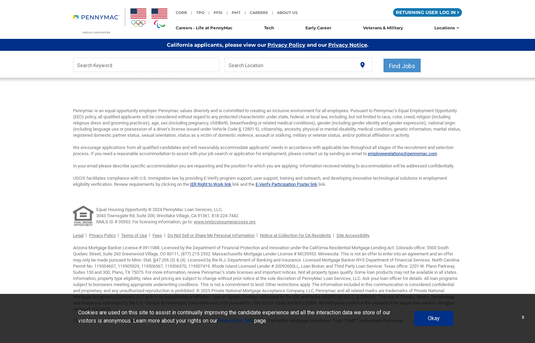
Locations (446, 27)
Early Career (318, 27)
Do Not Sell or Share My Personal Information (211, 235)
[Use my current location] (362, 65)
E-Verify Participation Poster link (286, 184)
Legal (78, 235)
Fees (157, 235)
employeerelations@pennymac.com (402, 153)
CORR (181, 12)
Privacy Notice (347, 45)
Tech (269, 27)
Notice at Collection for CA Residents (295, 235)
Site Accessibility (353, 235)
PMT (236, 12)
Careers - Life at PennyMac (204, 27)
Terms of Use (134, 235)
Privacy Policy (286, 45)
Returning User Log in (427, 12)
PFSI (218, 12)
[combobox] (146, 65)
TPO (200, 12)
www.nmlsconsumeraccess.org (224, 221)
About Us (287, 12)
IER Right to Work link (210, 184)
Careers (259, 12)
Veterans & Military (383, 27)
